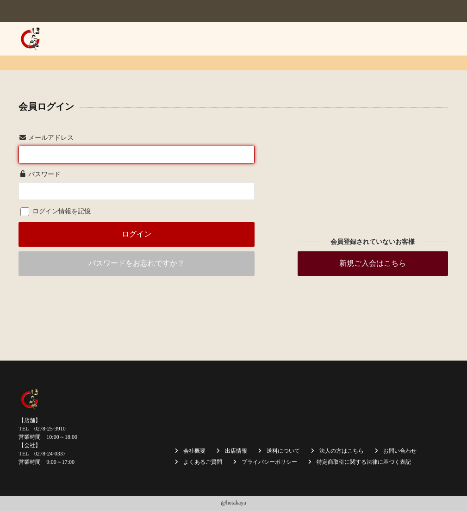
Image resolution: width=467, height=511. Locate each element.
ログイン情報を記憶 (55, 211)
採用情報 (378, 69)
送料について (359, 39)
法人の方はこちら (416, 39)
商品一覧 (314, 39)
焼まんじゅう (231, 39)
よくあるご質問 (202, 462)
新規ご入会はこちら (372, 263)
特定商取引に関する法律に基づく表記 (364, 462)
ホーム (151, 39)
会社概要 (186, 39)
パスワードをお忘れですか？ (136, 263)
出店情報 (276, 39)
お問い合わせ (423, 69)
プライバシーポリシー (269, 462)
